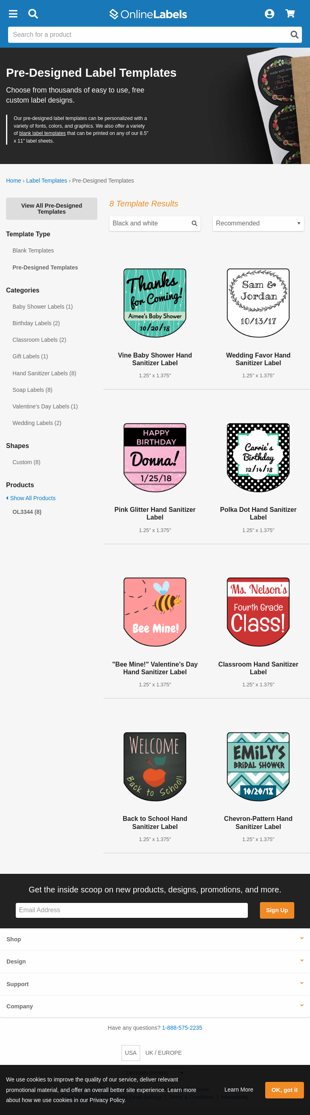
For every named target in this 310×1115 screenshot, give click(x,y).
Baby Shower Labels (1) (43, 306)
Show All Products (31, 498)
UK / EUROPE (163, 1053)
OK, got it (285, 1090)
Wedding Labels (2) (37, 423)
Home (13, 180)
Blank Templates (33, 250)
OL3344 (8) (27, 512)
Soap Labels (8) (32, 390)
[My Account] (269, 14)
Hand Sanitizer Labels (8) (44, 373)
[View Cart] (290, 14)
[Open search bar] (33, 14)
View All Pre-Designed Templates (51, 208)
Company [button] (19, 1006)
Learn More (238, 1089)
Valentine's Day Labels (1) (45, 406)
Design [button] (16, 961)
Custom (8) (26, 462)
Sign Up (277, 910)
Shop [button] (13, 939)
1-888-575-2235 (182, 1028)
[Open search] (294, 34)
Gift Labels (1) (30, 356)
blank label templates (42, 133)
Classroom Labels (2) (39, 340)
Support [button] (17, 984)
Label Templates (46, 180)
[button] (13, 14)
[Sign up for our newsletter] (132, 910)
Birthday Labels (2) (36, 323)
